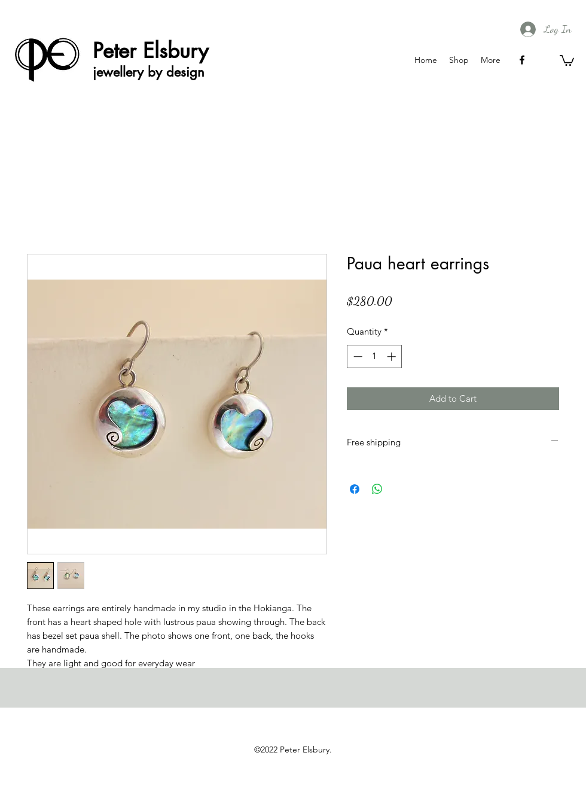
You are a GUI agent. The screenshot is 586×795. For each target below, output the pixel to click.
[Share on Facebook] (354, 489)
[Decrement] (357, 356)
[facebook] (522, 60)
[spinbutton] (374, 356)
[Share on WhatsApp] (377, 489)
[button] (567, 60)
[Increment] (392, 356)
